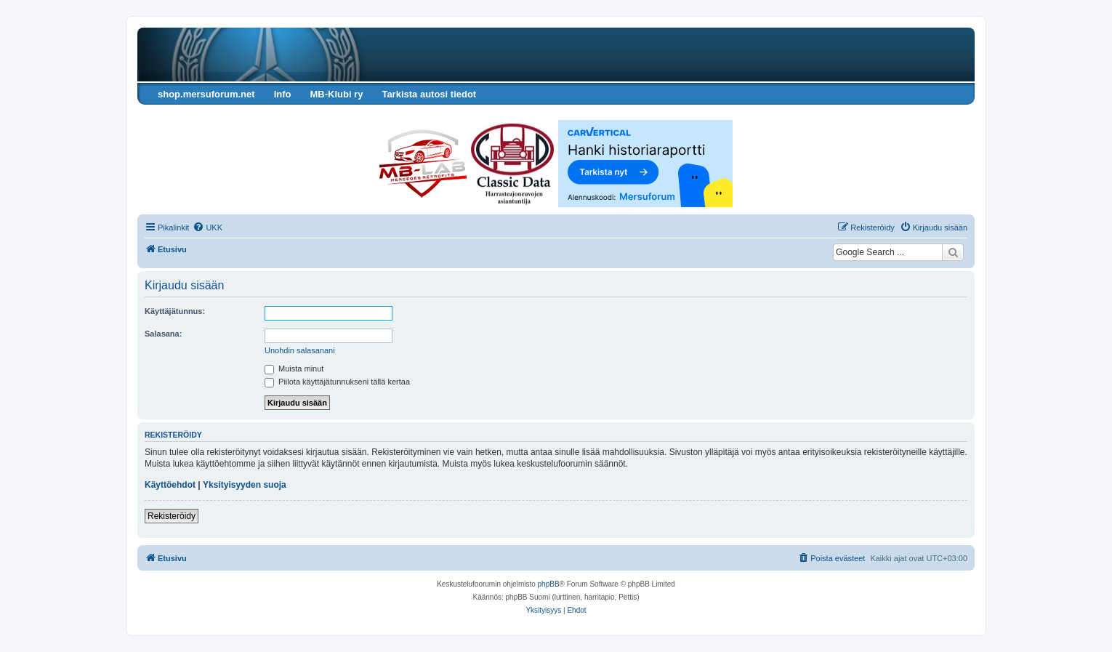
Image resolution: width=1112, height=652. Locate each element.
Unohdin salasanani (300, 350)
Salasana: (163, 333)
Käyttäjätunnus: (175, 311)
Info (282, 94)
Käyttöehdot (170, 485)
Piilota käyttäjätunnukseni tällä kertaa (337, 381)
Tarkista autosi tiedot (429, 94)
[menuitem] (207, 227)
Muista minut (294, 368)
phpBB (549, 584)
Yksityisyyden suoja (244, 485)
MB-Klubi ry (336, 94)
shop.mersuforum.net (206, 94)
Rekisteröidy (172, 516)
